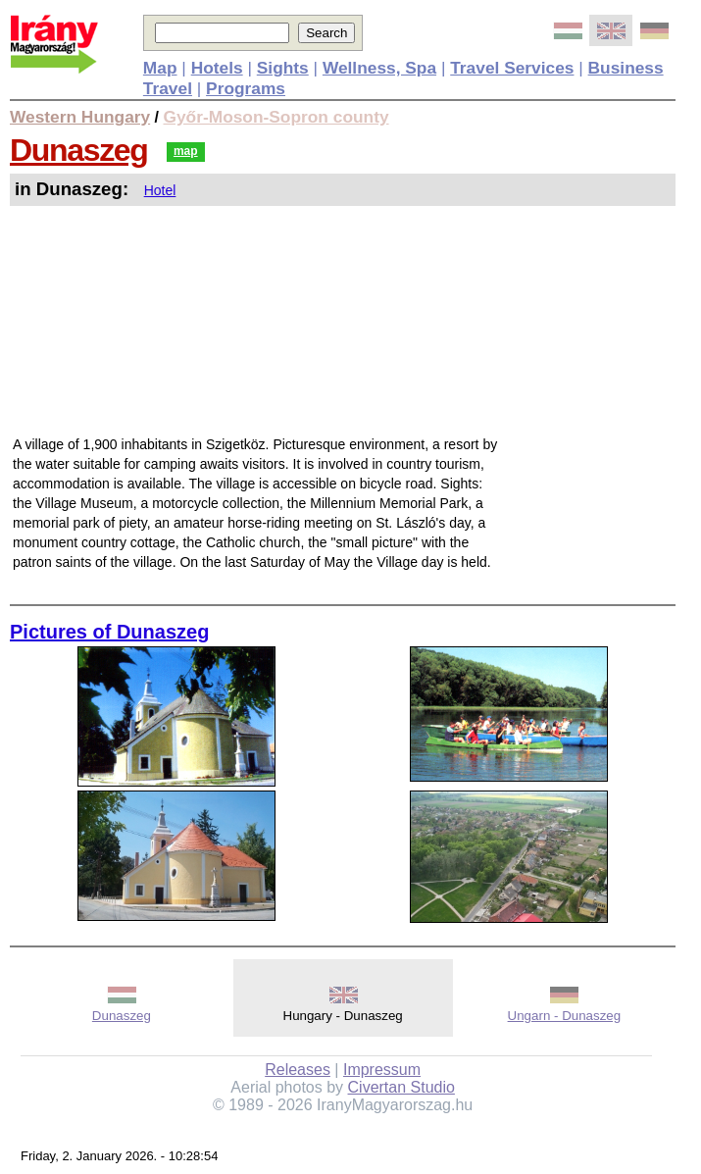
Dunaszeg (78, 150)
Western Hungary (80, 117)
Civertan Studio (401, 1087)
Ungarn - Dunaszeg (565, 1015)
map (186, 151)
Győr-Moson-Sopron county (276, 117)
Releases (297, 1069)
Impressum (382, 1069)
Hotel (160, 190)
